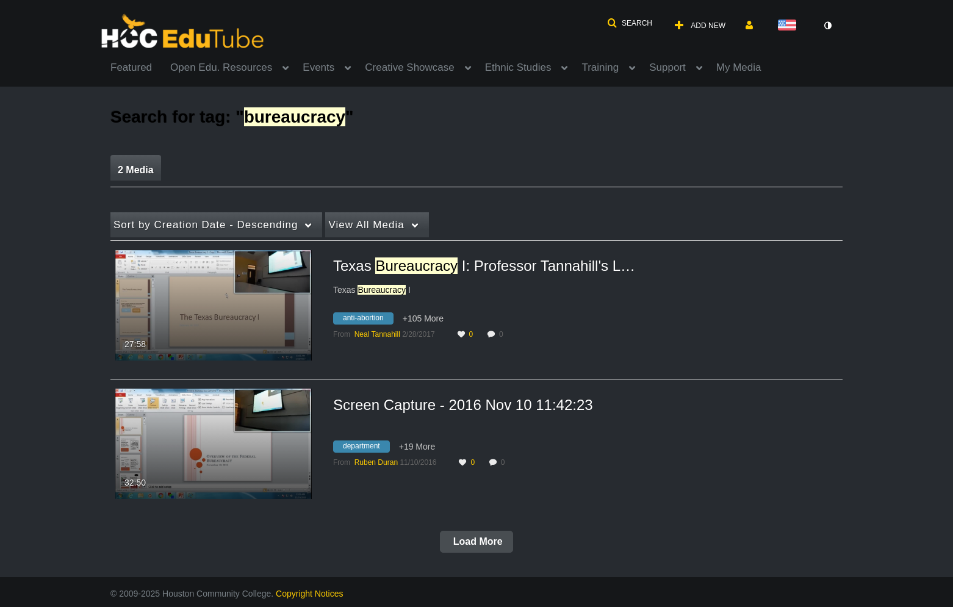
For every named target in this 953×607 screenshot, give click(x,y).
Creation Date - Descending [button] (205, 225)
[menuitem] (140, 66)
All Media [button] (366, 225)
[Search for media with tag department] (366, 448)
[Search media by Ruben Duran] (376, 462)
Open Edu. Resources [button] (221, 67)
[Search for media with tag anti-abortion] (368, 320)
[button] (629, 23)
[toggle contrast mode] (827, 26)
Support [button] (667, 67)
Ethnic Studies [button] (518, 67)
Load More (476, 541)
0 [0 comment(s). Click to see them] (503, 334)
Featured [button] (131, 67)
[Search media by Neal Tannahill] (377, 334)
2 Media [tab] (136, 170)
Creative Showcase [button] (409, 67)
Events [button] (318, 67)
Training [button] (600, 67)
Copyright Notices (309, 593)
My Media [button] (738, 67)
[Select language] (789, 26)
